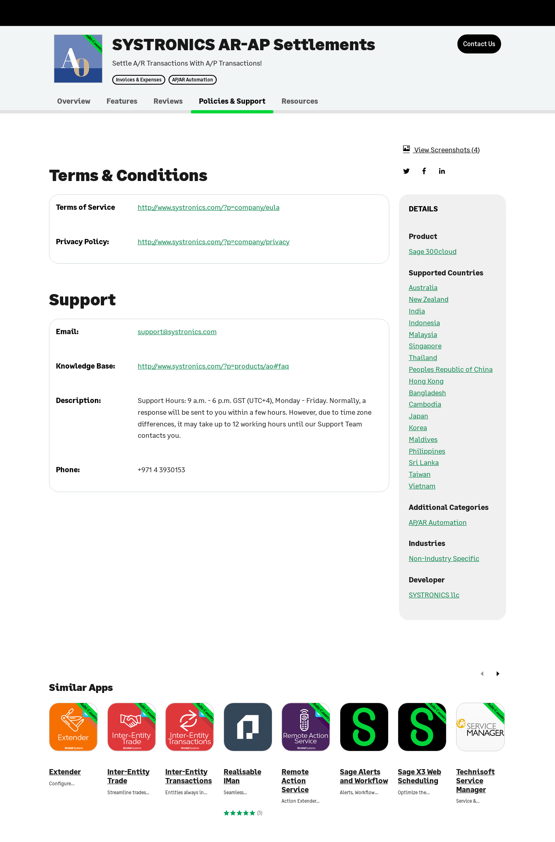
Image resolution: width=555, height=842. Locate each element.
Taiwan (420, 473)
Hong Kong (426, 380)
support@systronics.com (177, 331)
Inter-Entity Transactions (188, 776)
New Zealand (428, 298)
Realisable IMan (242, 776)
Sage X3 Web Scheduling (419, 776)
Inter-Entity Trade (128, 776)
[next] (498, 674)
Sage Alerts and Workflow (364, 776)
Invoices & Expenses (139, 79)
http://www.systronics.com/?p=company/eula (209, 207)
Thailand (423, 357)
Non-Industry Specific (444, 558)
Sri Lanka (424, 462)
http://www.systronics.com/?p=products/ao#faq (213, 365)
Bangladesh (427, 392)
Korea (418, 427)
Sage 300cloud (433, 251)
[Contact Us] (479, 43)
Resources (300, 100)
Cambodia (425, 403)
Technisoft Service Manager (475, 780)
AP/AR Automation (192, 79)
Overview (73, 100)
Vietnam (422, 485)
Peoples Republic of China (451, 369)
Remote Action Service (295, 780)
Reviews (168, 100)
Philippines (427, 450)
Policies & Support (232, 100)
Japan (418, 415)
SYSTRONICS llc (434, 594)
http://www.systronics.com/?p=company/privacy (214, 241)
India (417, 310)
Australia (423, 287)
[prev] (482, 674)
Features (122, 100)
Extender (65, 771)
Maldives (423, 439)
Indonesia (424, 322)
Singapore (425, 345)
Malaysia (423, 334)
